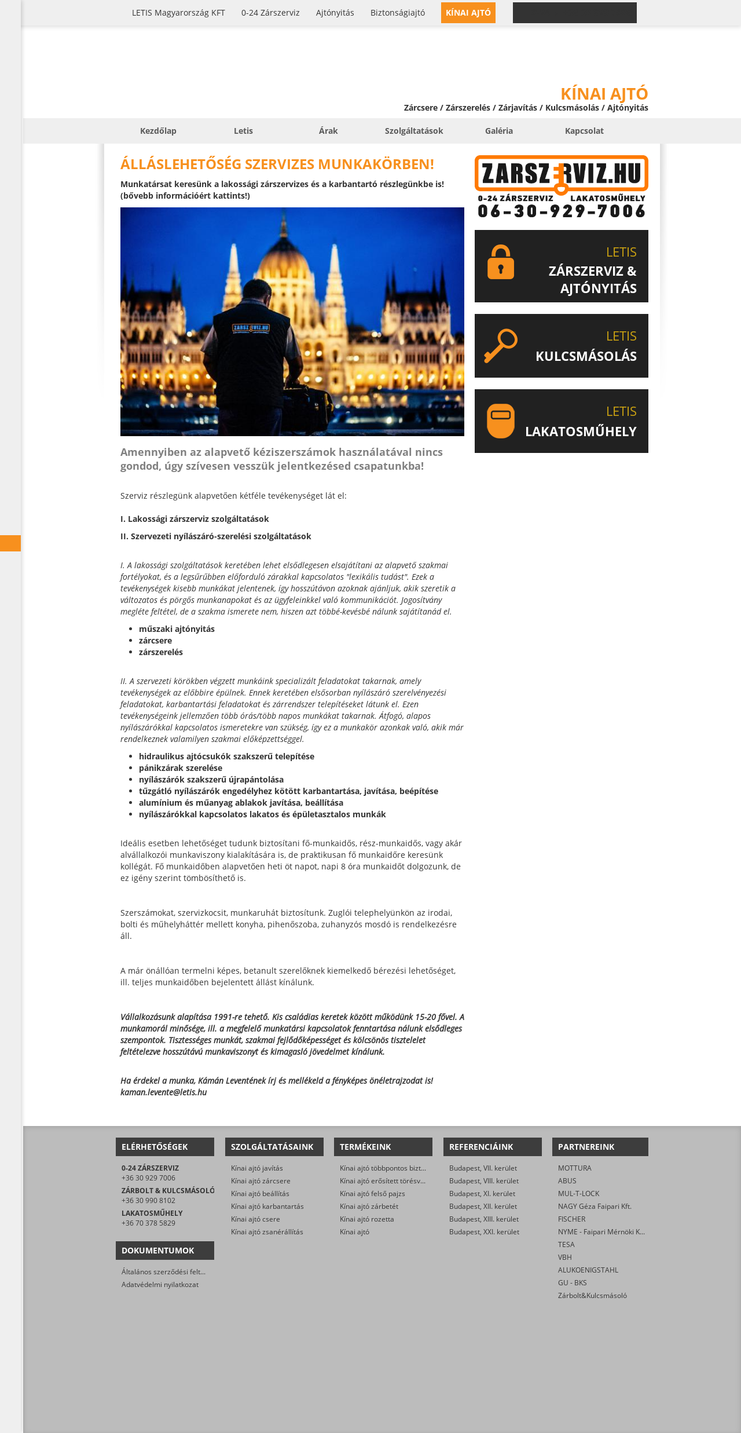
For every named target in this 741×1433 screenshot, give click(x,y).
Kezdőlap (158, 130)
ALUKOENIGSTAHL (588, 1270)
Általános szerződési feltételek (171, 1272)
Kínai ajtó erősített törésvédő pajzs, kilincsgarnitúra (422, 1181)
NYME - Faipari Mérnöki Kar (602, 1232)
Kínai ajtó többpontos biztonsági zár (397, 1168)
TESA (566, 1244)
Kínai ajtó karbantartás (267, 1206)
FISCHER (571, 1219)
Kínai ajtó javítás (257, 1168)
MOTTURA (575, 1168)
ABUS (567, 1181)
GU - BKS (572, 1283)
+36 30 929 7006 (148, 1178)
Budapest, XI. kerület (482, 1193)
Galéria (499, 130)
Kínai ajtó (354, 1232)
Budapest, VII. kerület (483, 1168)
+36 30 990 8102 (148, 1200)
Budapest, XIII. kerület (484, 1219)
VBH (565, 1257)
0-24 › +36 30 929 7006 (581, 12)
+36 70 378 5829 (148, 1223)
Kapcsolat (584, 130)
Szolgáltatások (414, 130)
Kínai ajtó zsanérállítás (267, 1232)
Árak (328, 130)
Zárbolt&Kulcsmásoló (592, 1295)
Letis (243, 130)
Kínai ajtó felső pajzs (372, 1193)
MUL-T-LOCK (578, 1193)
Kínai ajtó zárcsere (261, 1181)
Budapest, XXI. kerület (484, 1232)
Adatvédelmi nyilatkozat (160, 1284)
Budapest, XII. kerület (483, 1206)
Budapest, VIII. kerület (484, 1181)
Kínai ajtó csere (255, 1219)
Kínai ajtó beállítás (260, 1193)
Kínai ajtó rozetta (367, 1219)
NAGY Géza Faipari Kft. (595, 1206)
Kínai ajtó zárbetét (369, 1206)
